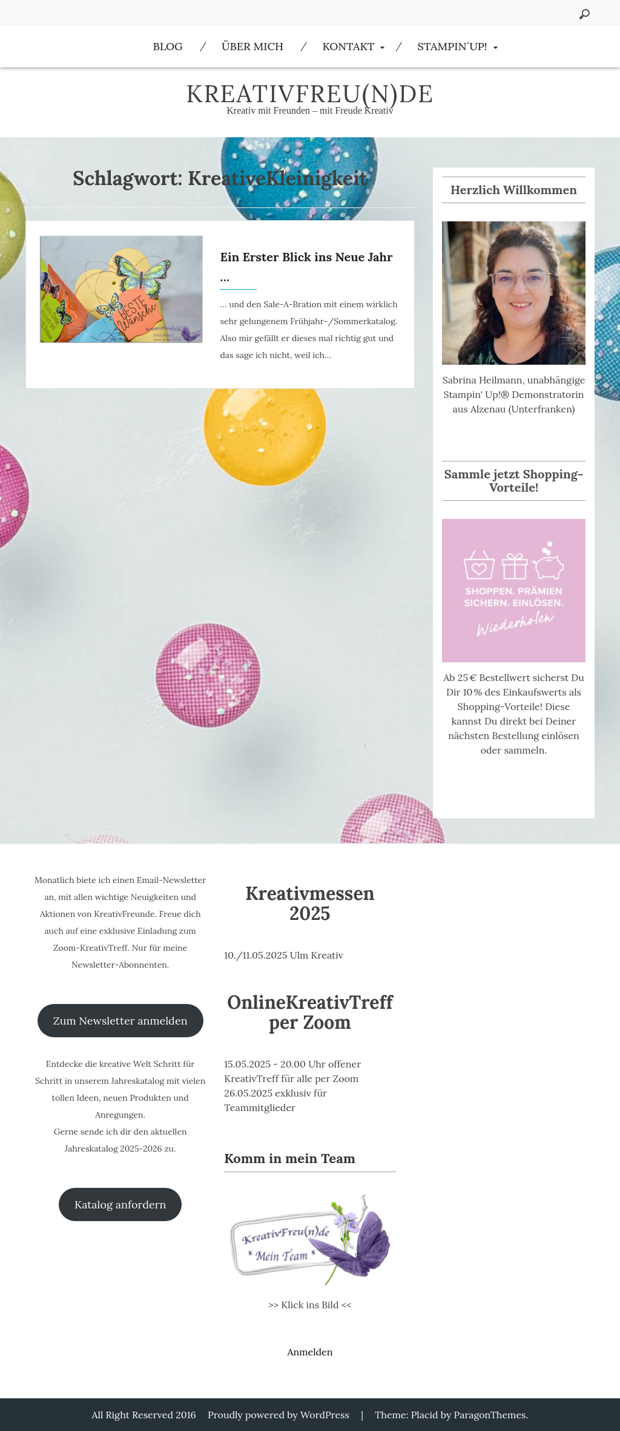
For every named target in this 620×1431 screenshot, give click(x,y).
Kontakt (348, 46)
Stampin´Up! (452, 46)
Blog (167, 46)
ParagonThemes (490, 1415)
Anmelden (309, 1352)
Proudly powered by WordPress (278, 1415)
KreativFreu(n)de (310, 93)
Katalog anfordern (120, 1204)
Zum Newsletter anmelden (120, 1021)
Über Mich (252, 46)
